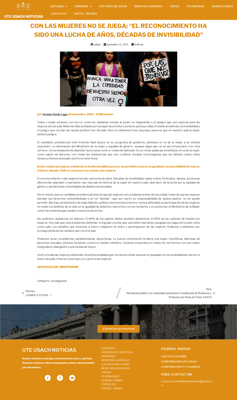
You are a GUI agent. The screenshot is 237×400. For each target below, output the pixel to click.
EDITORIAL (108, 348)
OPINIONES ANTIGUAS (115, 360)
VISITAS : (111, 388)
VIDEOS (106, 372)
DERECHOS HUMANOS (115, 368)
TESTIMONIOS (110, 376)
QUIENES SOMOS (112, 380)
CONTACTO (108, 384)
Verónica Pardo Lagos (54, 114)
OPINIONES (108, 356)
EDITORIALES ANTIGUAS (117, 352)
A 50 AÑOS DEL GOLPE (115, 364)
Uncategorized (58, 280)
